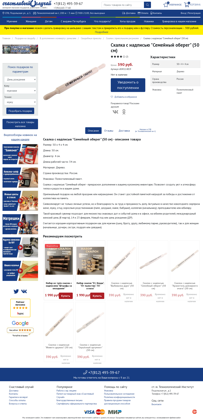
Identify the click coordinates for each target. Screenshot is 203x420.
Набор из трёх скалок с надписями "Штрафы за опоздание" (59, 286)
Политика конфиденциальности (119, 397)
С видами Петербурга (73, 21)
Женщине (31, 21)
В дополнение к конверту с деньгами (58, 38)
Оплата (144, 13)
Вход (183, 13)
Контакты (157, 13)
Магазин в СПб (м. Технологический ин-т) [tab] (145, 130)
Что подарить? (102, 21)
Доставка (130, 13)
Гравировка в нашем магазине (179, 21)
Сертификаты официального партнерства (77, 403)
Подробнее (101, 32)
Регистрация (194, 13)
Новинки (149, 21)
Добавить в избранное (124, 96)
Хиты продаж (127, 21)
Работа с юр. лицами (66, 390)
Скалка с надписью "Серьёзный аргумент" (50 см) (90, 347)
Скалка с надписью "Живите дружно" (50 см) (59, 346)
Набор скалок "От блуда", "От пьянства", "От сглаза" (90, 286)
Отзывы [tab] (108, 130)
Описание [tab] (93, 130)
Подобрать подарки (20, 111)
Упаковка (108, 390)
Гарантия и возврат (18, 397)
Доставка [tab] (124, 130)
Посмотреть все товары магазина (20, 124)
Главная (6, 38)
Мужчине (12, 21)
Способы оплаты (17, 400)
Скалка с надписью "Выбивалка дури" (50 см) (122, 286)
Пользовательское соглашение (119, 393)
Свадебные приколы (91, 38)
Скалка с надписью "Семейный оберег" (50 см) (153, 286)
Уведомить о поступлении (128, 85)
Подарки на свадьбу (25, 38)
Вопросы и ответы (18, 403)
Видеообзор (52, 246)
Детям (48, 21)
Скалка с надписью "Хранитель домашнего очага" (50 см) (185, 286)
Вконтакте (156, 404)
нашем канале (20, 139)
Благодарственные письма (69, 400)
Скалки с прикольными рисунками (122, 38)
